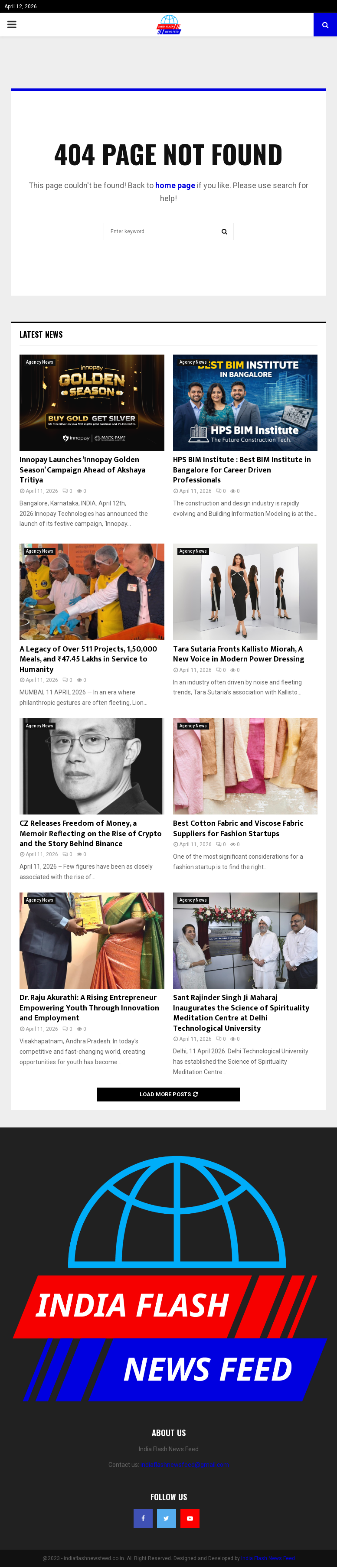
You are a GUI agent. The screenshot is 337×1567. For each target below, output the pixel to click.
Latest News (41, 334)
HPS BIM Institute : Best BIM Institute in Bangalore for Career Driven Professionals (242, 470)
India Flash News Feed (268, 1558)
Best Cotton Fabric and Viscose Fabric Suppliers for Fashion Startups (238, 828)
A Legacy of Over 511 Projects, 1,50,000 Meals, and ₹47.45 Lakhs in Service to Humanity (88, 659)
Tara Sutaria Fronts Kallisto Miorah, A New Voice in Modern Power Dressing (238, 654)
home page (175, 185)
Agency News (39, 362)
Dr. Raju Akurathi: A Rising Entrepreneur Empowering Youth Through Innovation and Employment (89, 1008)
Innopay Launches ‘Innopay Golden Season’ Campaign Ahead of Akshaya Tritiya (82, 470)
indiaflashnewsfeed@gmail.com (185, 1464)
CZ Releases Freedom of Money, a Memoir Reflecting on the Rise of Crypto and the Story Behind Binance (91, 833)
